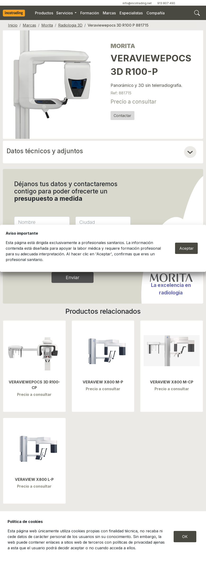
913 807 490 (166, 3)
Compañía (155, 13)
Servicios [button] (65, 13)
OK (185, 536)
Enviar (72, 277)
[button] (190, 152)
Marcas (109, 13)
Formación (89, 13)
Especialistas (131, 13)
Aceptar (186, 248)
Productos (44, 13)
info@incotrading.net (137, 3)
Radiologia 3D (70, 25)
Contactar (122, 115)
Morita (47, 25)
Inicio (12, 25)
